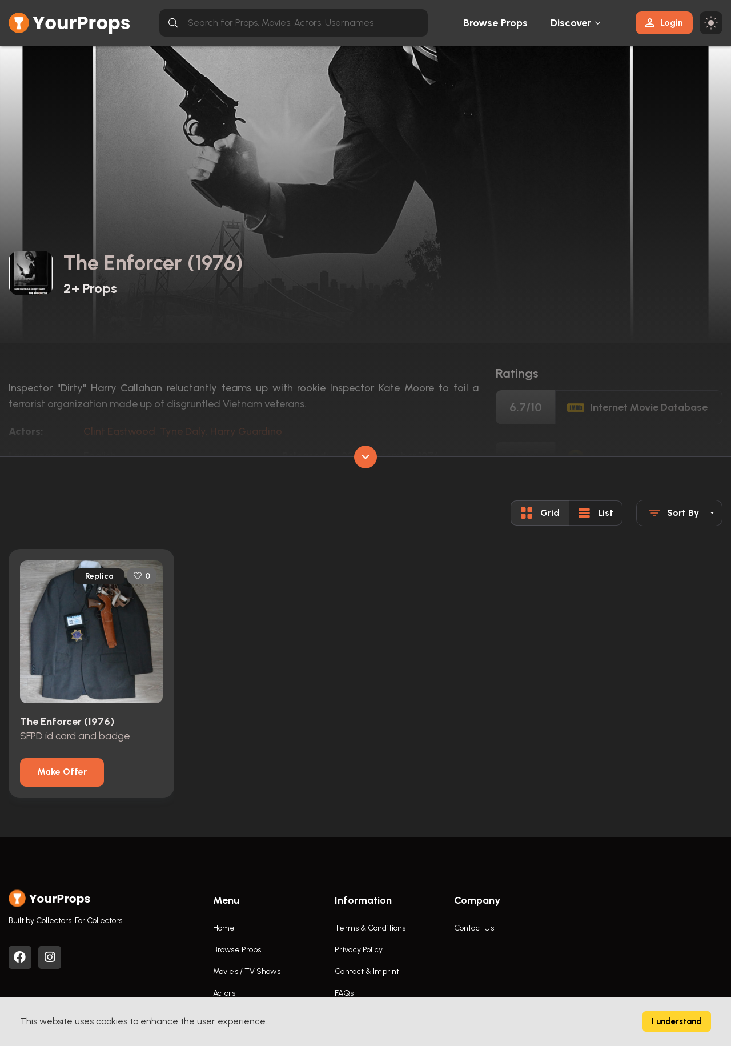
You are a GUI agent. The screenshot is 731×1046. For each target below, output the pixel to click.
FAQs (344, 993)
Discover (571, 23)
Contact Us (474, 928)
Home (224, 928)
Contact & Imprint (367, 971)
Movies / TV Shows (246, 971)
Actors (224, 993)
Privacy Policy (358, 950)
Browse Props (495, 23)
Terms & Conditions (370, 928)
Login (664, 22)
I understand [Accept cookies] (677, 1021)
